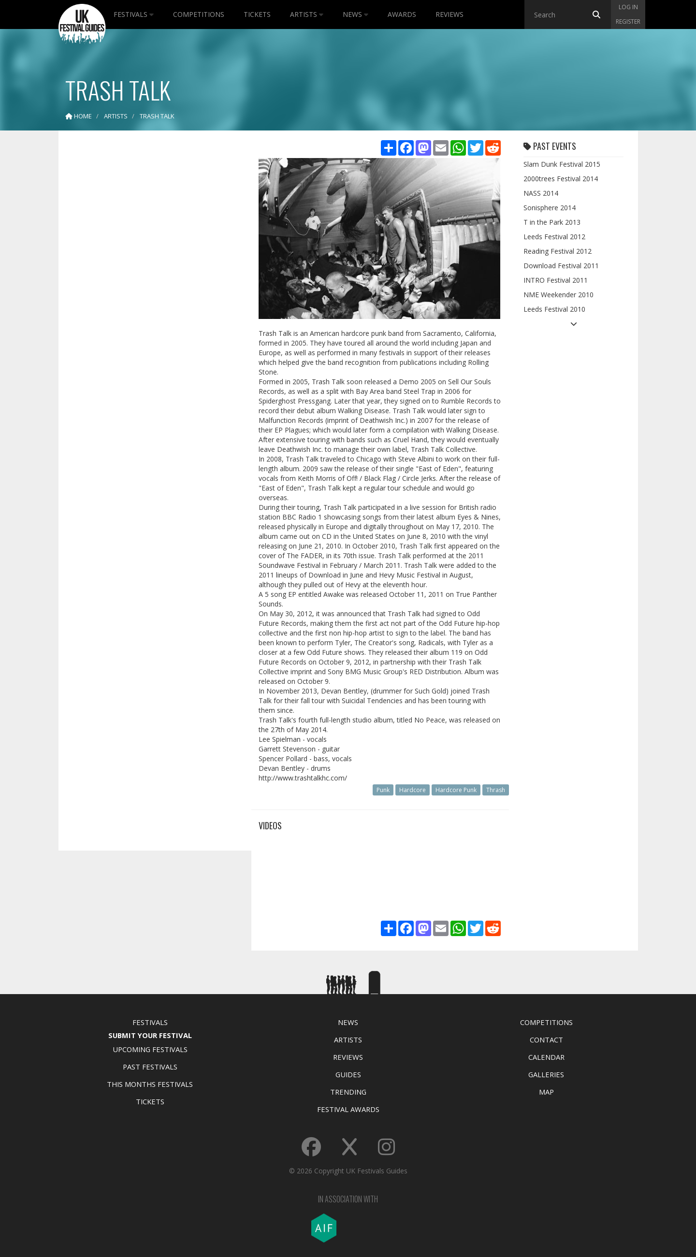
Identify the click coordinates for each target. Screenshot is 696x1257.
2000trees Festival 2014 (560, 178)
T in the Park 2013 (551, 222)
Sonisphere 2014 (549, 207)
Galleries (546, 1074)
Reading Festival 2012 (557, 251)
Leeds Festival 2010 (554, 309)
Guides (348, 1074)
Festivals (134, 14)
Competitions (198, 14)
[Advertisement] (147, 290)
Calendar (546, 1057)
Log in (628, 7)
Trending (348, 1092)
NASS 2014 (540, 193)
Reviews (449, 14)
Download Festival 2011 (561, 265)
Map (546, 1092)
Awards (402, 14)
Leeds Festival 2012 (554, 236)
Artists (306, 14)
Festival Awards (348, 1109)
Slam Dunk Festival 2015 (561, 164)
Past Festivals (150, 1066)
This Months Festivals (150, 1084)
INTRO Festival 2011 (555, 280)
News (355, 14)
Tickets (257, 14)
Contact (546, 1039)
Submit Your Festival (150, 1035)
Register (628, 21)
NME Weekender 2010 (558, 294)
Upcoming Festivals (150, 1049)
